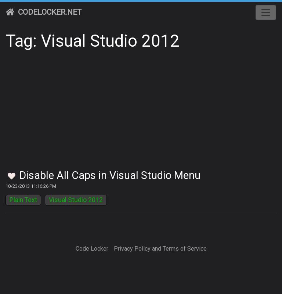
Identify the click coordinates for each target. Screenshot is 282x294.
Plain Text (23, 200)
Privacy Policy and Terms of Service (160, 248)
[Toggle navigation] (266, 12)
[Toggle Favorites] (12, 177)
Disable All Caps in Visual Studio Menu (109, 175)
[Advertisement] (141, 113)
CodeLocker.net (44, 12)
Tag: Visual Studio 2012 (93, 41)
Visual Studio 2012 (76, 200)
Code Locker (92, 248)
